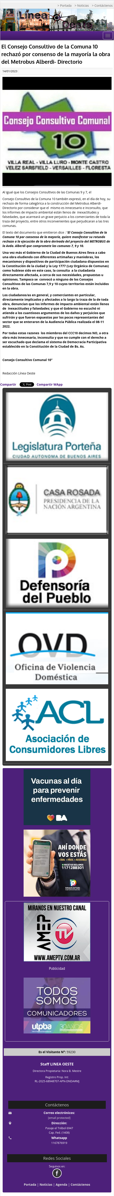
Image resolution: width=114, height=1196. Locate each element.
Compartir (8, 384)
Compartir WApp (50, 384)
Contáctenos (80, 1184)
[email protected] (59, 1118)
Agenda (61, 1184)
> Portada (64, 5)
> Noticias (82, 5)
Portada (30, 1184)
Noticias (46, 1184)
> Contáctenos (102, 5)
